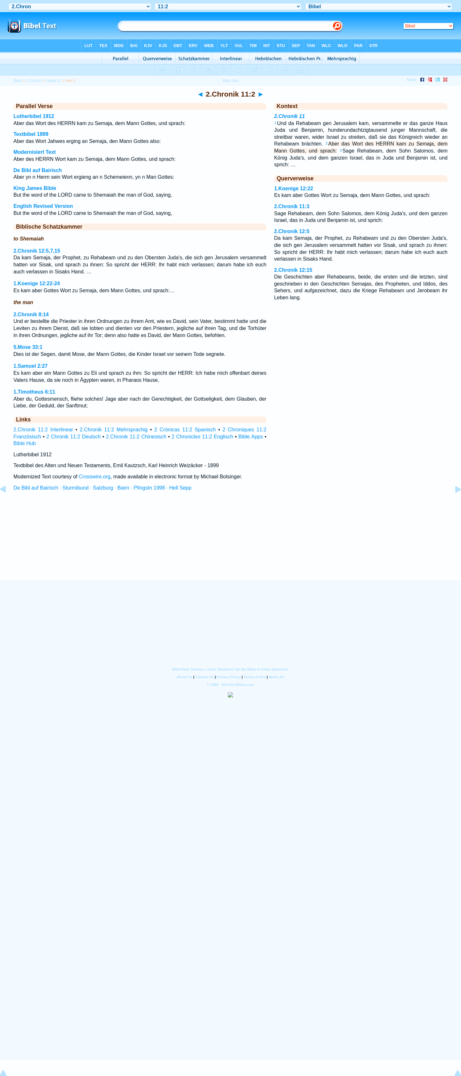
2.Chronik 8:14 (31, 314)
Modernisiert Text (34, 152)
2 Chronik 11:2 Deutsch (73, 436)
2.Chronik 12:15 (293, 270)
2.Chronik (33, 80)
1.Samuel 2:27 (30, 366)
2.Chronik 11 (289, 116)
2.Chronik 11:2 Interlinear (43, 429)
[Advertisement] (230, 541)
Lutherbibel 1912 (33, 116)
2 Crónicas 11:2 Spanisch (185, 429)
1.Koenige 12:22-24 (36, 283)
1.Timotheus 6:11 (34, 392)
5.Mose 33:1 (28, 347)
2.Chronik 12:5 (291, 231)
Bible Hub (24, 443)
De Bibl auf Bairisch (37, 170)
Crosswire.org (94, 476)
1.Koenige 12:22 (293, 188)
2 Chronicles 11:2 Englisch (202, 436)
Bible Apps (251, 436)
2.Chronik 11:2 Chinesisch (136, 436)
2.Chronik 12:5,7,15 (36, 251)
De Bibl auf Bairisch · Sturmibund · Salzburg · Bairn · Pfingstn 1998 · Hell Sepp (102, 488)
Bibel (18, 80)
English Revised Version (43, 206)
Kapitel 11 (53, 80)
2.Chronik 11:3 (291, 206)
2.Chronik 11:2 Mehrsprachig (114, 429)
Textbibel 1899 (30, 134)
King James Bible (34, 188)
